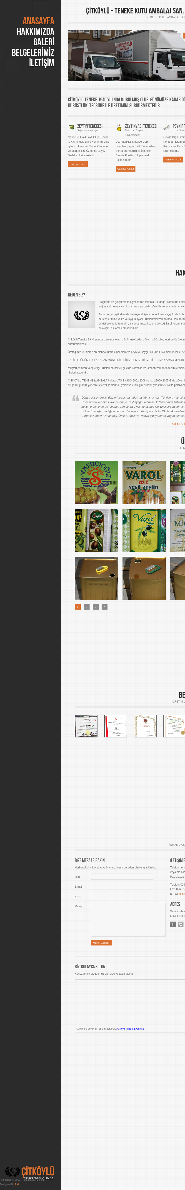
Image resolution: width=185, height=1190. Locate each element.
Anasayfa (38, 21)
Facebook (173, 924)
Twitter (181, 924)
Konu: (78, 896)
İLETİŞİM (41, 63)
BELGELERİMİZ (33, 52)
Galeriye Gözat (78, 164)
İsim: (77, 876)
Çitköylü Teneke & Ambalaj (130, 1029)
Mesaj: (79, 906)
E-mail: (79, 886)
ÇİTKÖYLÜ (38, 1172)
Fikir (17, 1184)
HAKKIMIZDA (35, 31)
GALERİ (43, 42)
